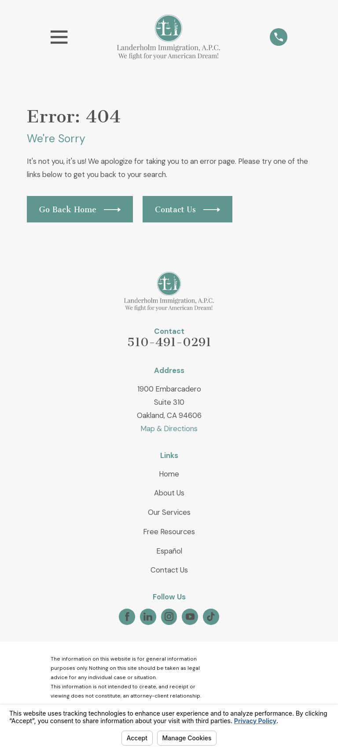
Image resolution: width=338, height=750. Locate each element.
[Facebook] (127, 616)
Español (169, 551)
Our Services (169, 512)
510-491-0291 (169, 342)
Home (169, 474)
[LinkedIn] (147, 616)
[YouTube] (190, 616)
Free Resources (169, 531)
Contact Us (169, 570)
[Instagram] (169, 616)
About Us (169, 493)
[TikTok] (210, 616)
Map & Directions (169, 428)
